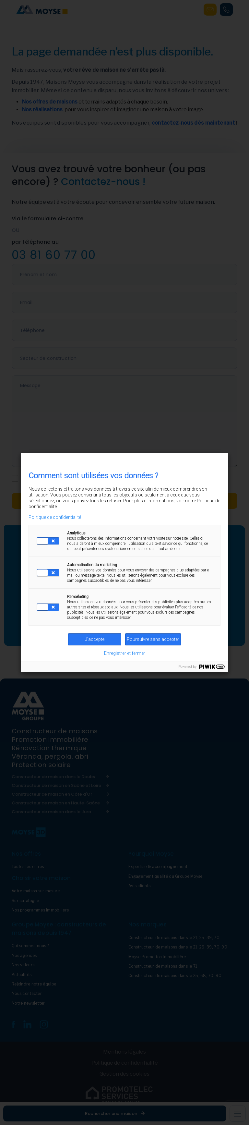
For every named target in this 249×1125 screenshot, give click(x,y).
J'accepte (94, 639)
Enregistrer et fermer (124, 653)
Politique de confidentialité (55, 517)
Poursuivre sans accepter (153, 639)
